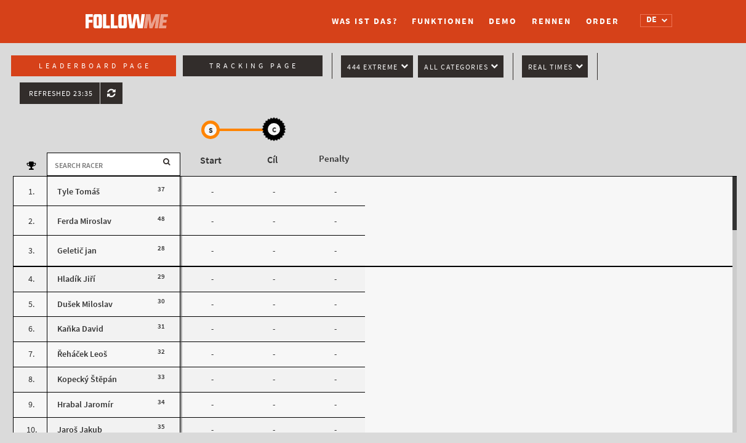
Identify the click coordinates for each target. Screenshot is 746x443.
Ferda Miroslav (84, 221)
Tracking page (254, 66)
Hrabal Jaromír (85, 404)
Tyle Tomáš (78, 192)
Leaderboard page (95, 66)
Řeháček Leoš (82, 354)
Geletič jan (77, 251)
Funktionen (443, 21)
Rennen (551, 21)
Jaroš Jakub (79, 430)
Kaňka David (80, 329)
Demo (503, 21)
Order (603, 21)
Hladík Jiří (76, 279)
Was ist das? (365, 21)
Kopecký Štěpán (87, 379)
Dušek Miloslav (85, 304)
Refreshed (61, 93)
